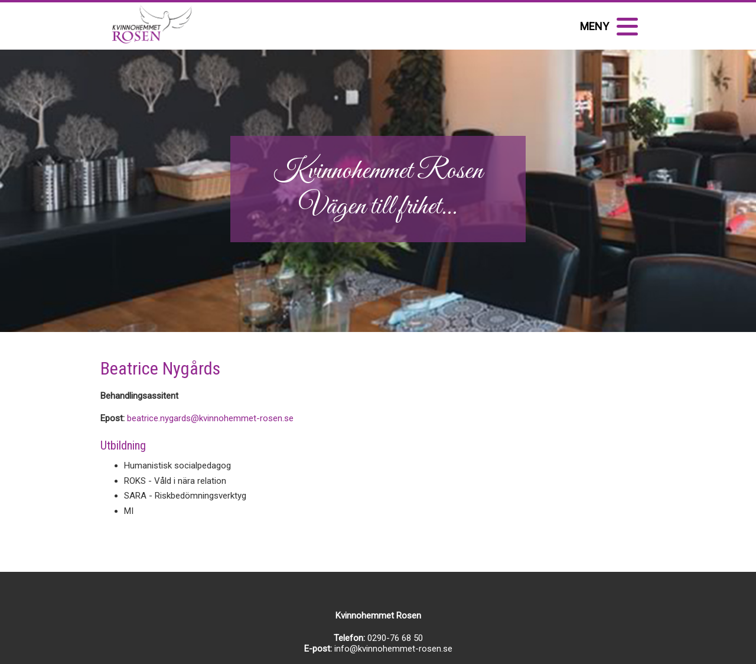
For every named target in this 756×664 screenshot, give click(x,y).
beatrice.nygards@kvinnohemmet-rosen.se (210, 418)
